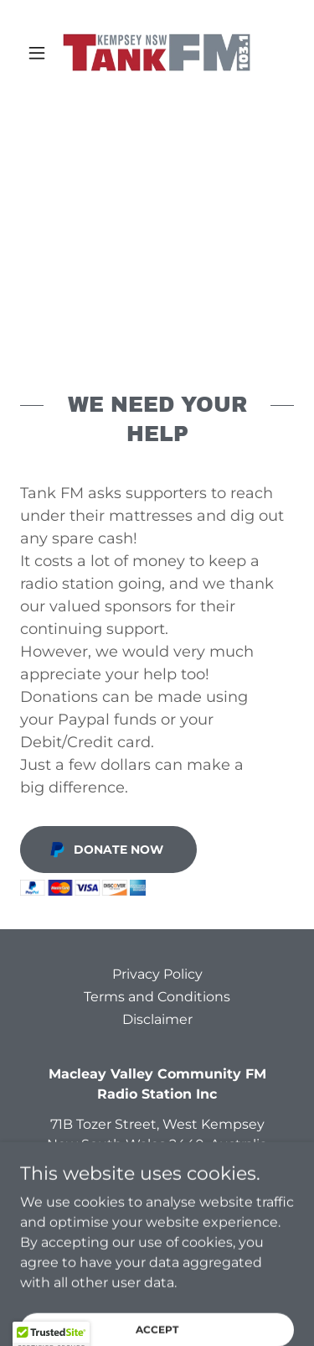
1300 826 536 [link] (135, 1174)
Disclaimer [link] (157, 1019)
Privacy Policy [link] (157, 974)
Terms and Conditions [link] (157, 997)
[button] (40, 53)
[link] (156, 52)
